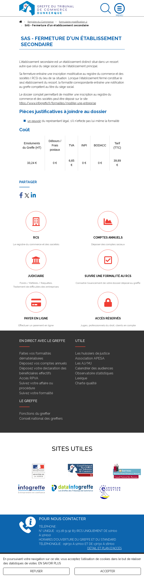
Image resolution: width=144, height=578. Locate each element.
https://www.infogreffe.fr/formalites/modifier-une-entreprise (57, 103)
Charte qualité (85, 383)
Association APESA (89, 358)
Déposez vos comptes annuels (43, 363)
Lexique (81, 378)
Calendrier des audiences (94, 368)
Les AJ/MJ (83, 363)
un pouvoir (34, 121)
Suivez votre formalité (36, 393)
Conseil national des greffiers (41, 418)
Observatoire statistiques (94, 373)
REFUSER (36, 571)
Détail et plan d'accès (104, 548)
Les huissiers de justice (92, 353)
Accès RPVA (28, 378)
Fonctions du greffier (34, 414)
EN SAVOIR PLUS (49, 563)
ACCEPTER (107, 571)
